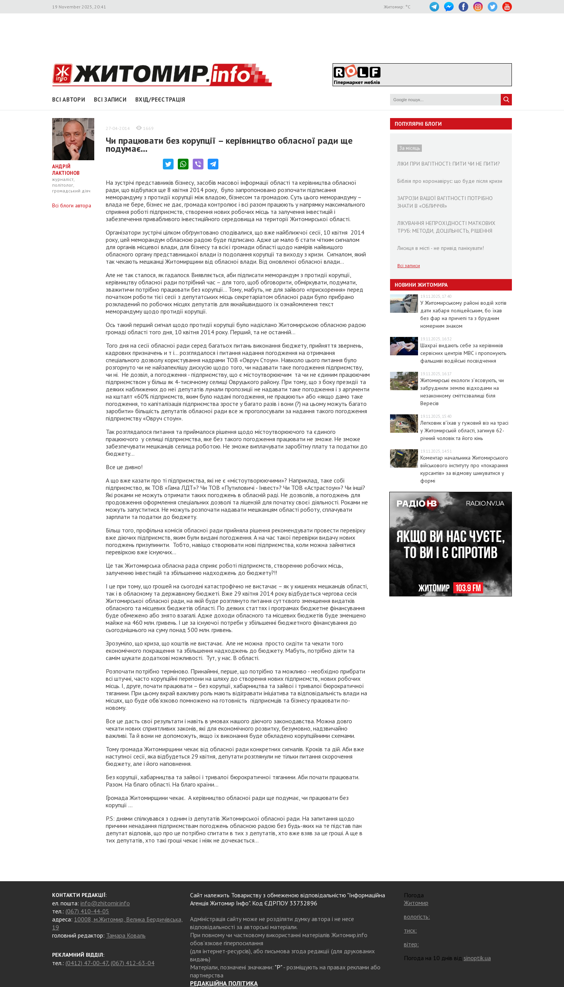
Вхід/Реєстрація (160, 99)
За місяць (409, 148)
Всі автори (68, 99)
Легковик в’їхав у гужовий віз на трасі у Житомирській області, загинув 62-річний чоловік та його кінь (464, 430)
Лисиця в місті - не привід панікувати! (440, 248)
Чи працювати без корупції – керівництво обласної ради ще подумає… (229, 144)
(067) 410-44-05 (87, 911)
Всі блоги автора (71, 205)
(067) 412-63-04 (132, 963)
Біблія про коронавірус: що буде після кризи (449, 180)
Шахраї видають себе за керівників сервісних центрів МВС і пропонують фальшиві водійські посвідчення (463, 353)
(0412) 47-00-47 (87, 963)
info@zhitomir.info (105, 903)
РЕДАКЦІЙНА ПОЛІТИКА (224, 983)
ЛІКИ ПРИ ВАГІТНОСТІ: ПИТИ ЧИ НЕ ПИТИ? (448, 163)
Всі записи (110, 99)
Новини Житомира (421, 284)
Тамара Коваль (126, 935)
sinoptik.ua (477, 958)
